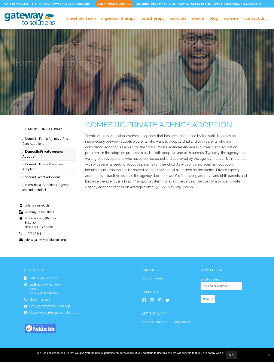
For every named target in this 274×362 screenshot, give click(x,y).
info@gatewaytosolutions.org (64, 3)
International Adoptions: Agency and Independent (45, 187)
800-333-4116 (19, 3)
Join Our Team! (152, 278)
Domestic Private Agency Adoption (43, 154)
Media (198, 18)
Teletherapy (153, 18)
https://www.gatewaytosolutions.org (54, 312)
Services (178, 18)
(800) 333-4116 (35, 233)
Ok (231, 354)
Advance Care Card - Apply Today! (166, 322)
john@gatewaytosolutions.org (45, 239)
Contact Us (254, 18)
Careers (231, 18)
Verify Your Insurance (114, 3)
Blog (213, 18)
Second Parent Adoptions (41, 177)
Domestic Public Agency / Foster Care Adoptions (46, 141)
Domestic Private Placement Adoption (43, 167)
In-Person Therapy (118, 18)
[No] (269, 355)
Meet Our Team (81, 18)
